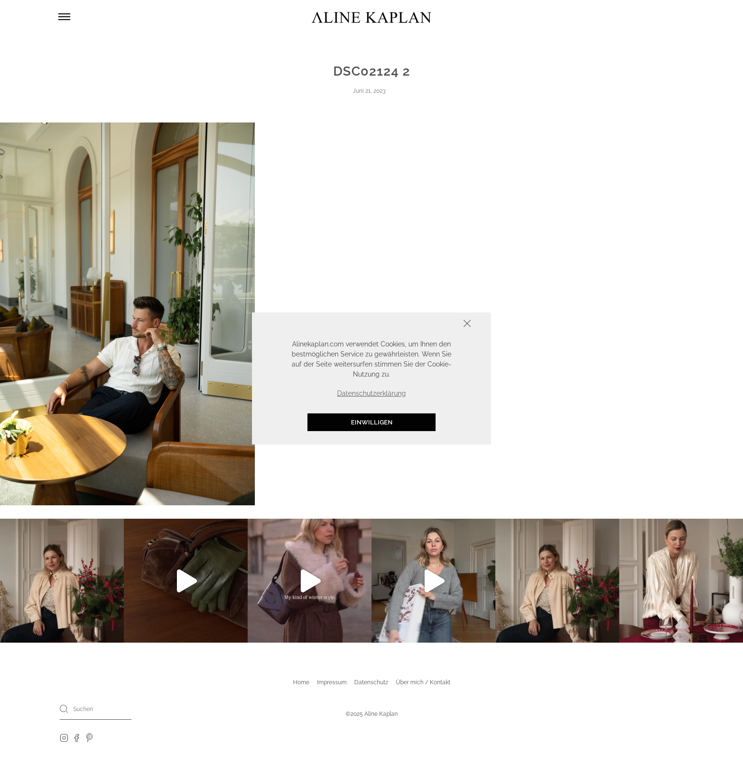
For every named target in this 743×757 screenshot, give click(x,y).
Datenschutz (371, 682)
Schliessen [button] (437, 324)
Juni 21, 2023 (369, 91)
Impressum (332, 682)
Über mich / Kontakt (423, 682)
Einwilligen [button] (372, 422)
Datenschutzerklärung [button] (371, 393)
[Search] (64, 708)
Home (301, 682)
